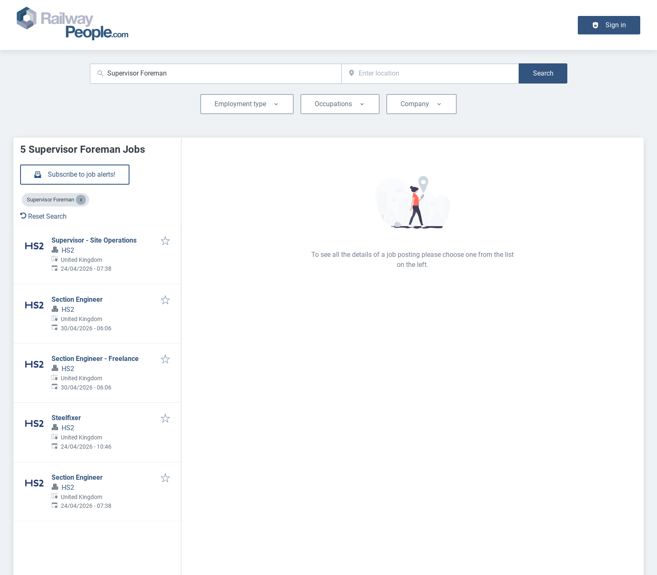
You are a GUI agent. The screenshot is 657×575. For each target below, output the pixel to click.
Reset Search (43, 216)
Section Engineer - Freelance (95, 359)
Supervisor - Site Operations (94, 240)
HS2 (68, 250)
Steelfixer (66, 418)
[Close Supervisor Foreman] (81, 200)
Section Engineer (77, 299)
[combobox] (215, 73)
